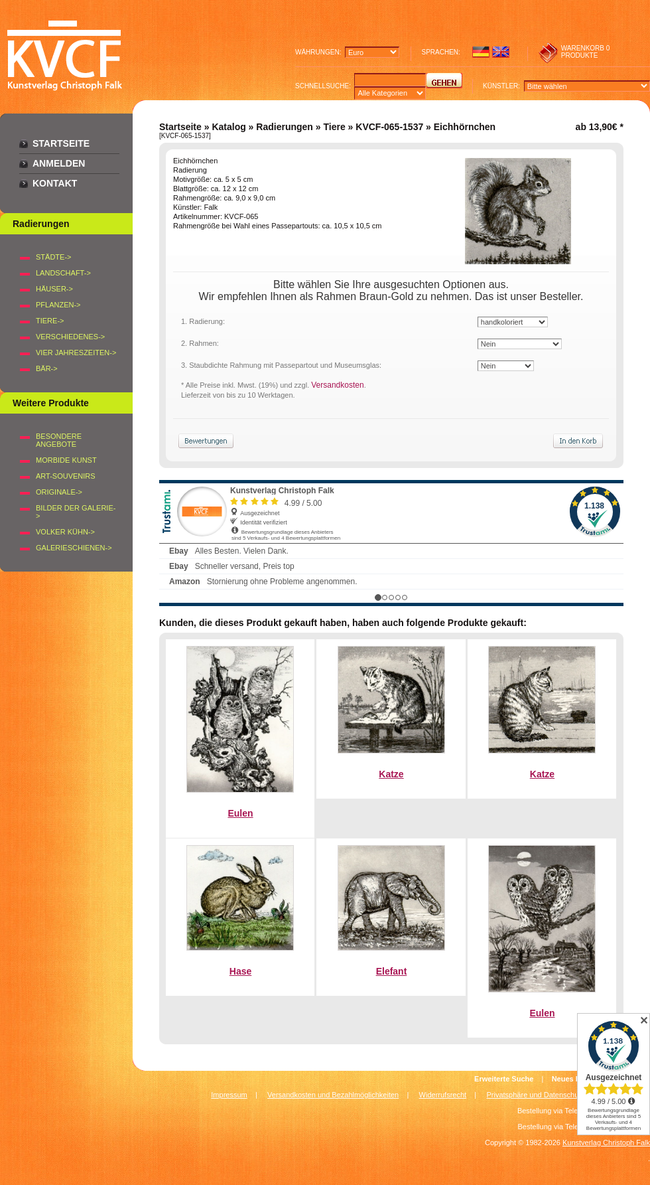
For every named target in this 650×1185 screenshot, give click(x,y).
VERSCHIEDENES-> (70, 337)
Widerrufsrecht (443, 1095)
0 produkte (585, 51)
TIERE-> (50, 321)
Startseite (61, 143)
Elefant (391, 971)
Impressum (229, 1095)
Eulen (240, 813)
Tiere (334, 126)
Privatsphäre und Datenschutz (535, 1095)
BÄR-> (47, 368)
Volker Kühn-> (65, 532)
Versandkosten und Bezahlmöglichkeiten (333, 1095)
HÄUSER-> (54, 289)
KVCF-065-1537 (389, 126)
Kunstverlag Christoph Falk (606, 1142)
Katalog (228, 126)
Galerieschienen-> (74, 548)
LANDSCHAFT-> (63, 273)
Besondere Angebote (59, 440)
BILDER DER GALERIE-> (75, 512)
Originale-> (59, 492)
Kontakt (54, 183)
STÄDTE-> (53, 257)
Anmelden (58, 163)
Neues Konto (574, 1079)
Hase (240, 971)
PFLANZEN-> (58, 305)
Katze (391, 774)
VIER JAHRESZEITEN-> (76, 352)
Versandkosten (337, 385)
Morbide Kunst (66, 460)
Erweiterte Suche (503, 1079)
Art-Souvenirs (66, 476)
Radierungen (284, 126)
